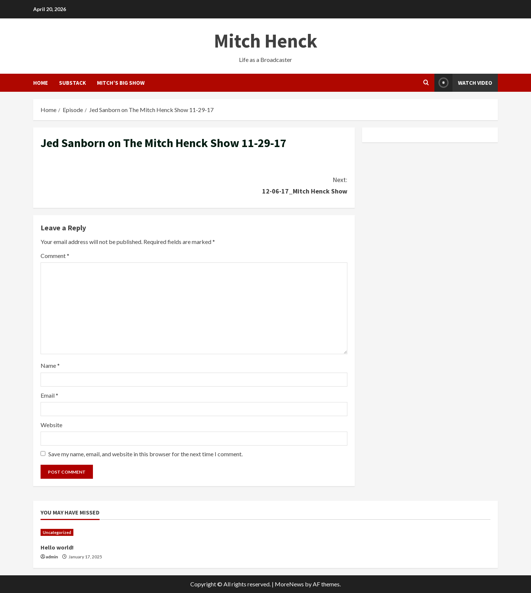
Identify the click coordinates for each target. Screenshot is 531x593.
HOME (40, 82)
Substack (72, 82)
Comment (55, 255)
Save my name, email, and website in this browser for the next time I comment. (145, 453)
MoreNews (289, 583)
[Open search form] (426, 83)
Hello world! (57, 547)
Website (51, 424)
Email (49, 395)
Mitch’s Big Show (121, 82)
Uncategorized (57, 532)
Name (50, 365)
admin (52, 556)
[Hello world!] (94, 532)
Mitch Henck (265, 41)
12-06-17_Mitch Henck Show (270, 184)
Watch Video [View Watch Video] (463, 83)
